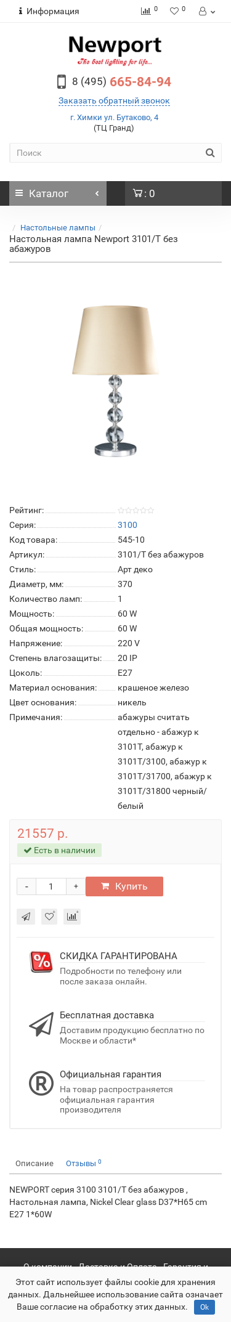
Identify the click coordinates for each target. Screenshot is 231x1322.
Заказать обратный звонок (114, 100)
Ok (204, 1307)
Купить (124, 886)
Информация (49, 11)
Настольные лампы (57, 227)
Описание (34, 1163)
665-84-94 (121, 82)
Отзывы (84, 1163)
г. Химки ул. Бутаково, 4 (114, 117)
